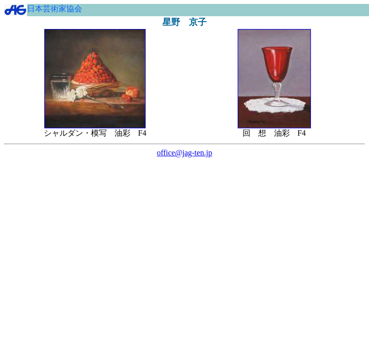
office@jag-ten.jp (185, 152)
